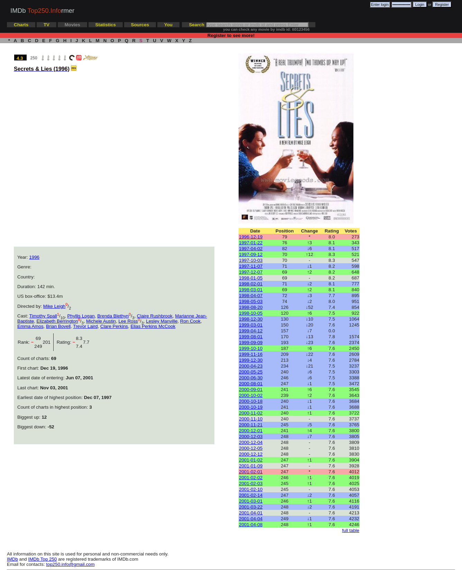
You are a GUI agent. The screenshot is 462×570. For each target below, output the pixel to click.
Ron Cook (190, 321)
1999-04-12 (250, 330)
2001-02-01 (250, 471)
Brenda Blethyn (113, 316)
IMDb (12, 559)
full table (350, 530)
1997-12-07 (250, 272)
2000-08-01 (250, 383)
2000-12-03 (250, 436)
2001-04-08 (250, 524)
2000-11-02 (250, 413)
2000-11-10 (250, 418)
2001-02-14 (250, 495)
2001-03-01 (250, 501)
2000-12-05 (250, 448)
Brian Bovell (58, 326)
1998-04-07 (250, 295)
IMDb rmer (42, 10)
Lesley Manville (161, 321)
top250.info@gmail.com (70, 564)
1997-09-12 (250, 254)
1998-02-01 (250, 283)
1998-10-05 (250, 313)
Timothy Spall (43, 316)
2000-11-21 (250, 424)
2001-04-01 (250, 512)
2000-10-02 (250, 395)
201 (48, 342)
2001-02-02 (250, 477)
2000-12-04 (250, 442)
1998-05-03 (250, 301)
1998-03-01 (250, 289)
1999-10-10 (250, 348)
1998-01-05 (250, 278)
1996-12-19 (250, 236)
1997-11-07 (250, 266)
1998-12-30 (250, 319)
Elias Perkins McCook (152, 326)
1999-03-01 (250, 324)
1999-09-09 (250, 342)
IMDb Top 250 (42, 559)
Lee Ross (128, 321)
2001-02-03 (250, 483)
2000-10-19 (250, 407)
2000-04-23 (250, 366)
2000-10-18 (250, 401)
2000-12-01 (250, 430)
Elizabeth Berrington (57, 321)
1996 (34, 257)
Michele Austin (101, 321)
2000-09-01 (250, 389)
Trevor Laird (85, 326)
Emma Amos (30, 326)
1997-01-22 (250, 242)
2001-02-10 (250, 489)
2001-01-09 (250, 465)
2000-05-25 (250, 371)
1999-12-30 (250, 360)
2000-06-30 (250, 377)
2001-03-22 (250, 507)
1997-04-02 (250, 248)
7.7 (86, 342)
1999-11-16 (250, 354)
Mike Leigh (54, 306)
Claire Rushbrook (155, 316)
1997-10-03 (250, 260)
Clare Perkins (114, 326)
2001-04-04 (250, 518)
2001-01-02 (250, 460)
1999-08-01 (250, 336)
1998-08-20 (250, 307)
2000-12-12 (250, 454)
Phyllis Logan (80, 316)
